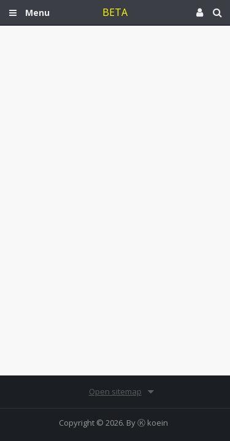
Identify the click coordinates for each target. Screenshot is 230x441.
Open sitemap (115, 391)
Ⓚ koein (152, 422)
